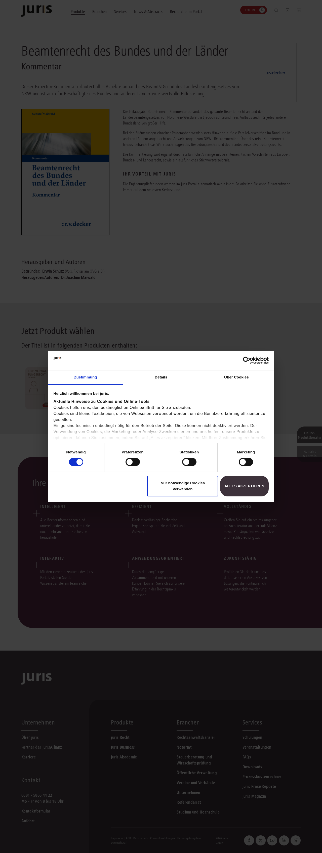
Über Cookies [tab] (236, 377)
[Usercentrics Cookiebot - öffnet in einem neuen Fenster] (247, 360)
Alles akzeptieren (244, 486)
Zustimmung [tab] (85, 377)
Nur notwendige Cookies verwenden (182, 486)
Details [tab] (161, 377)
